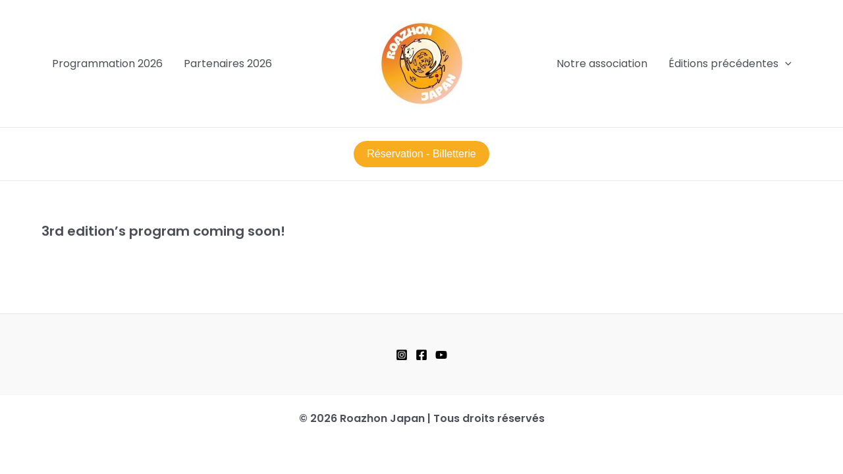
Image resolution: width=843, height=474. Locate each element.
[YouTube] (441, 355)
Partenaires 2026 (228, 63)
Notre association (602, 63)
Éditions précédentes (730, 63)
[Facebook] (421, 355)
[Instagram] (402, 355)
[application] (785, 63)
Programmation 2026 (107, 63)
